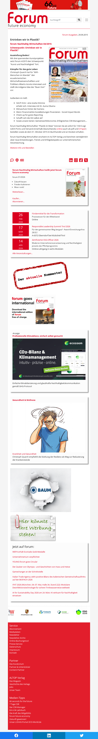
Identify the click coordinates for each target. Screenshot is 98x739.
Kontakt (13, 652)
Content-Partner (16, 669)
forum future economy (19, 716)
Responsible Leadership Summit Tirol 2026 (51, 226)
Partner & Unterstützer (19, 667)
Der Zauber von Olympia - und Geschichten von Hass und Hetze (41, 566)
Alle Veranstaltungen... (22, 253)
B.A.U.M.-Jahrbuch (17, 710)
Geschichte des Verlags (19, 684)
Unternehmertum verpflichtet (26, 556)
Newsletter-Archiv (17, 638)
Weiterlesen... (18, 191)
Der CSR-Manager (17, 707)
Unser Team (14, 690)
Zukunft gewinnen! (17, 719)
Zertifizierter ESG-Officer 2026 (45, 239)
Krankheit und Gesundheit (24, 453)
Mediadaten (14, 632)
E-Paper (82, 128)
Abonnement (15, 628)
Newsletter (14, 634)
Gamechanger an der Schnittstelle (27, 571)
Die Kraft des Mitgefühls (20, 713)
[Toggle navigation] (86, 19)
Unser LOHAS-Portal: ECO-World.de (25, 722)
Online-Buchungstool (19, 640)
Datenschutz (15, 646)
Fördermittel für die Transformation (48, 213)
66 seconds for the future (20, 701)
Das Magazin (15, 681)
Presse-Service (15, 643)
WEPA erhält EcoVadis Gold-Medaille (28, 551)
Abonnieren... (18, 201)
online (60, 128)
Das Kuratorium (16, 664)
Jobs (11, 687)
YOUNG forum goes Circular (24, 561)
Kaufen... (16, 198)
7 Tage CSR (14, 704)
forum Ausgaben (69, 34)
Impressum (14, 649)
